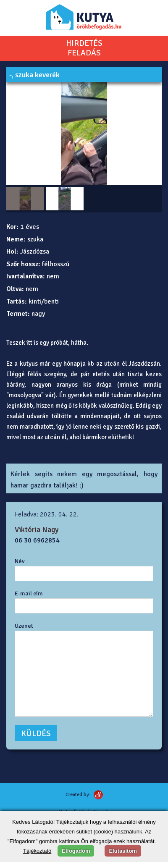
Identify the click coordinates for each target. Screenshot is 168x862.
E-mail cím (29, 593)
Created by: (78, 794)
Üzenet (24, 625)
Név (20, 561)
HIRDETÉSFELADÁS (84, 48)
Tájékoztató (37, 851)
